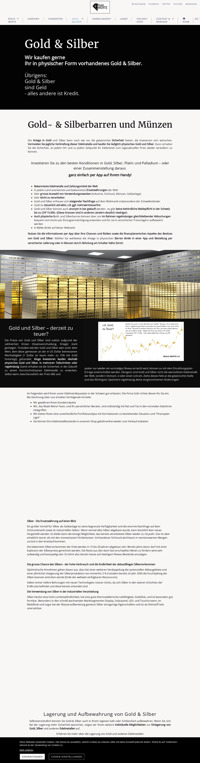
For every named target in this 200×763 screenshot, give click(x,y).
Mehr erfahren (26, 750)
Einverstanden (32, 756)
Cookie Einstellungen (66, 756)
